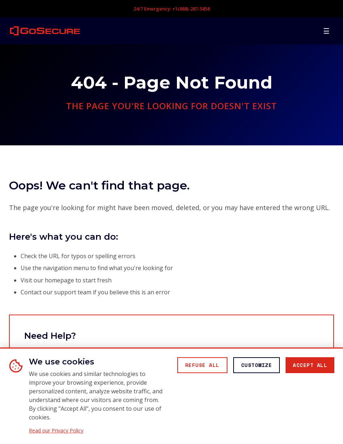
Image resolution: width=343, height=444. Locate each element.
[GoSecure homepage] (45, 30)
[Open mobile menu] (326, 31)
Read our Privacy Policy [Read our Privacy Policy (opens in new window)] (56, 431)
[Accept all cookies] (310, 365)
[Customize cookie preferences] (256, 365)
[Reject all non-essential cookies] (202, 365)
